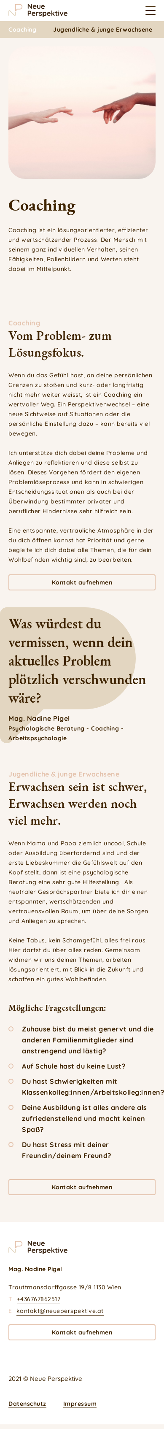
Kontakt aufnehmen (82, 582)
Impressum (80, 1403)
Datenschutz (27, 1403)
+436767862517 (39, 1299)
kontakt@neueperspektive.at (60, 1311)
